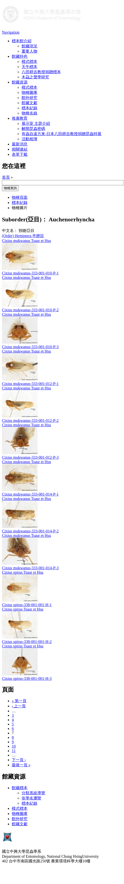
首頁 (6, 177)
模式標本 (29, 61)
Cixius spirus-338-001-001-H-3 (27, 678)
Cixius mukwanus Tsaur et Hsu (26, 241)
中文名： (10, 230)
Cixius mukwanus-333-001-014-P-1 (30, 494)
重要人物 (29, 51)
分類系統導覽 (33, 793)
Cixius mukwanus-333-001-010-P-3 (30, 347)
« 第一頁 (19, 701)
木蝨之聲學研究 (35, 77)
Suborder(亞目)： (24, 219)
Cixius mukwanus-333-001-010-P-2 (30, 310)
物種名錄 (29, 113)
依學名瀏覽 (31, 798)
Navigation (10, 32)
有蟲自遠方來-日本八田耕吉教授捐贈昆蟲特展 (61, 134)
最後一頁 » (21, 765)
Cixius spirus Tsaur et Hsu (22, 572)
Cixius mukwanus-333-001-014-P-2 (30, 531)
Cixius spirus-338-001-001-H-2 (27, 642)
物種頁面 (20, 197)
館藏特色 (20, 56)
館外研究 (29, 98)
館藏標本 (20, 788)
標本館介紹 (21, 41)
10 (14, 746)
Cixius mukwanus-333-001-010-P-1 (30, 273)
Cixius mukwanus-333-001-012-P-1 (30, 384)
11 (13, 751)
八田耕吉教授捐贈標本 (41, 72)
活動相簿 (29, 139)
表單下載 (20, 154)
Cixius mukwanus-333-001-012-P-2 (30, 420)
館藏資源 (20, 82)
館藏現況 (29, 46)
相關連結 (20, 149)
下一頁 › (19, 760)
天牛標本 (29, 67)
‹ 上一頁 (19, 706)
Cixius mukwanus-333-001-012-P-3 (30, 457)
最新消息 (20, 144)
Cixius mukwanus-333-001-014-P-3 (30, 568)
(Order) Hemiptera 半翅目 (23, 236)
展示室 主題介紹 (36, 123)
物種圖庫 (29, 92)
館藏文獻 (29, 103)
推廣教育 (20, 118)
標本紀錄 (29, 108)
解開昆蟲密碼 (33, 129)
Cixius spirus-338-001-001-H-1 (27, 605)
